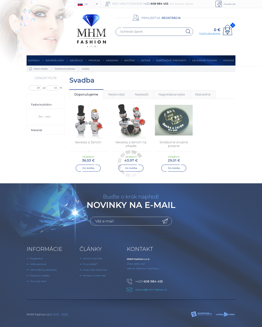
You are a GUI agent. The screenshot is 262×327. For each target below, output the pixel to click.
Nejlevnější (116, 94)
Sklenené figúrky (204, 62)
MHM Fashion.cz (38, 314)
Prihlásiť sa (150, 18)
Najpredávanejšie (172, 94)
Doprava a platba (40, 275)
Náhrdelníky (54, 62)
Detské (145, 60)
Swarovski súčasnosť (95, 269)
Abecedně (203, 94)
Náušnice (76, 62)
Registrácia (171, 18)
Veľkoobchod (38, 264)
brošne (129, 60)
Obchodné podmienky (43, 269)
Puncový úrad (38, 281)
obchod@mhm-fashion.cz (151, 289)
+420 (149, 281)
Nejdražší (142, 94)
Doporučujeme (86, 94)
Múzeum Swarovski (94, 275)
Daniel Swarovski (92, 258)
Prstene (94, 62)
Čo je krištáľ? (90, 264)
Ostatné (228, 62)
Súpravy (34, 62)
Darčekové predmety (171, 62)
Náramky (112, 62)
